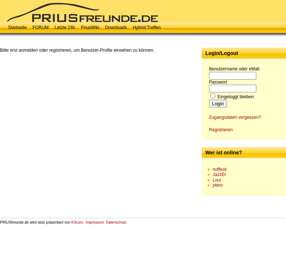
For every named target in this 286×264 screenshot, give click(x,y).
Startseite (17, 27)
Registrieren (221, 129)
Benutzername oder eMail (234, 69)
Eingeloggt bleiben (235, 96)
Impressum (95, 222)
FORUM (41, 27)
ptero (218, 185)
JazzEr (219, 174)
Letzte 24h (65, 27)
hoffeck (220, 169)
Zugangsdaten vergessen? (235, 117)
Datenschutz (116, 222)
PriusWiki (90, 27)
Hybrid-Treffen (147, 27)
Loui (217, 180)
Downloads (116, 27)
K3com (77, 222)
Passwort (218, 82)
